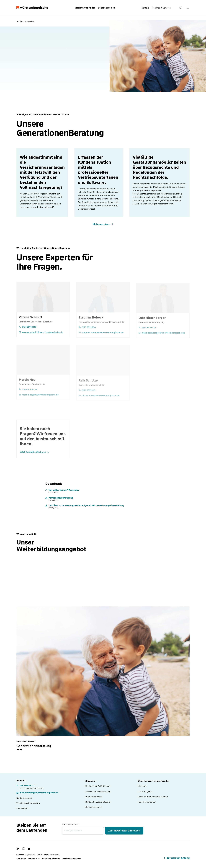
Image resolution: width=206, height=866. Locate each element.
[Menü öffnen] (188, 7)
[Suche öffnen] (180, 7)
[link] (37, 792)
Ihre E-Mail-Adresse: (70, 824)
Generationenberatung (33, 746)
